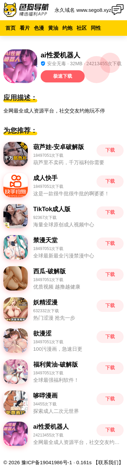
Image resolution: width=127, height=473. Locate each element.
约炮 (67, 28)
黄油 (53, 28)
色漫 (39, 28)
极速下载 (62, 76)
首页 (10, 28)
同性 (96, 28)
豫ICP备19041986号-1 (46, 462)
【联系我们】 (108, 462)
